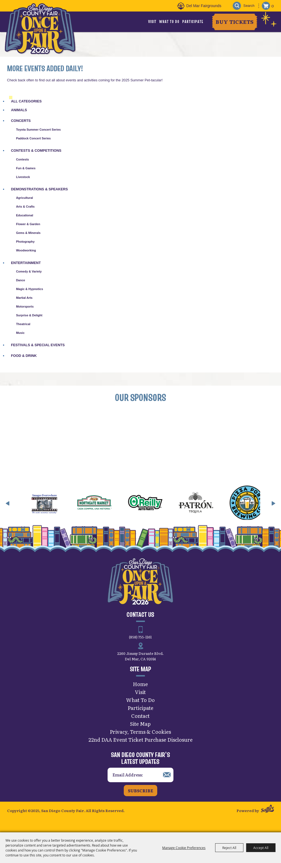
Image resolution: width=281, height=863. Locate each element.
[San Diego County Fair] (40, 28)
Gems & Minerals (28, 232)
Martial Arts (24, 297)
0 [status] (272, 5)
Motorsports (24, 306)
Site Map (140, 723)
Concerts (21, 121)
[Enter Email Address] (140, 775)
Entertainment (26, 263)
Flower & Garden (28, 224)
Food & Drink (24, 356)
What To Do (169, 21)
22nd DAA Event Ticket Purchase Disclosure (140, 739)
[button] (7, 503)
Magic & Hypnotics (29, 289)
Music (20, 332)
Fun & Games (25, 168)
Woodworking (26, 250)
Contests (22, 159)
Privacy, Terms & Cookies (140, 731)
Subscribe (140, 790)
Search (237, 6)
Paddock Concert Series (33, 138)
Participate (192, 21)
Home (140, 684)
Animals (19, 110)
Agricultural (24, 197)
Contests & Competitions (36, 150)
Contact (140, 715)
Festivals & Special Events (38, 345)
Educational (24, 215)
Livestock (23, 177)
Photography (25, 241)
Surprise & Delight (29, 315)
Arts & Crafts (25, 206)
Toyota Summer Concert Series (38, 129)
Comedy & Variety (29, 271)
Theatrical (23, 324)
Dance (20, 280)
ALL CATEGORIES (26, 101)
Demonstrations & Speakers (39, 189)
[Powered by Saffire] (267, 809)
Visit (152, 21)
